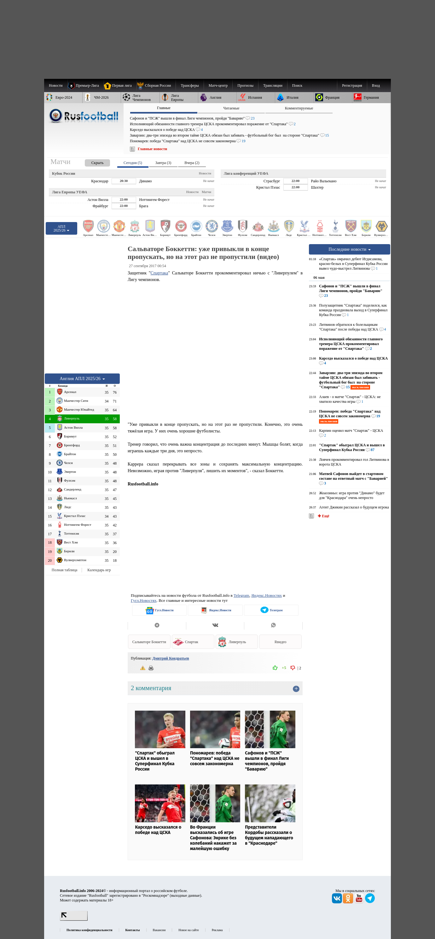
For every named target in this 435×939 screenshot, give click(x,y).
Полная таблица (64, 570)
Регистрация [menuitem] (352, 85)
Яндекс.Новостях (266, 595)
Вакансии (159, 930)
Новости (205, 173)
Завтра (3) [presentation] (163, 163)
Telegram (241, 595)
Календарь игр (99, 570)
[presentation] (91, 162)
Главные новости (152, 149)
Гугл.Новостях (144, 600)
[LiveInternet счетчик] (74, 919)
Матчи (206, 192)
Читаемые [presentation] (231, 108)
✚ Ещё (323, 516)
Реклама (217, 930)
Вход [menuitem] (376, 85)
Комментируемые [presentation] (299, 108)
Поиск (297, 85)
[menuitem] (156, 85)
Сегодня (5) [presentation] (133, 163)
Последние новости (349, 249)
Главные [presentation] (164, 108)
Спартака (159, 272)
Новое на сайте (188, 930)
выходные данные (185, 895)
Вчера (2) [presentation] (191, 163)
